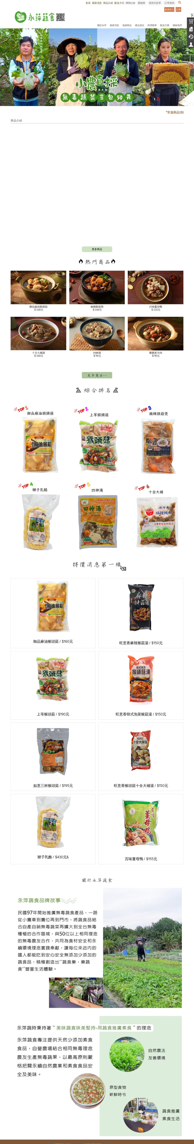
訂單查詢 (169, 2)
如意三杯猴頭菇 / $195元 (53, 717)
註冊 (178, 9)
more (97, 210)
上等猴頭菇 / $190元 (53, 645)
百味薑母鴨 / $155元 (141, 789)
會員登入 (169, 9)
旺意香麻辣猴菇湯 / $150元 (141, 574)
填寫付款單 (155, 2)
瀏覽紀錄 (130, 2)
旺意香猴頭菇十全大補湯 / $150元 (141, 717)
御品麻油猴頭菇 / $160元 (53, 573)
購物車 (141, 2)
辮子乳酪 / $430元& (53, 788)
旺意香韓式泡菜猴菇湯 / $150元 (141, 645)
